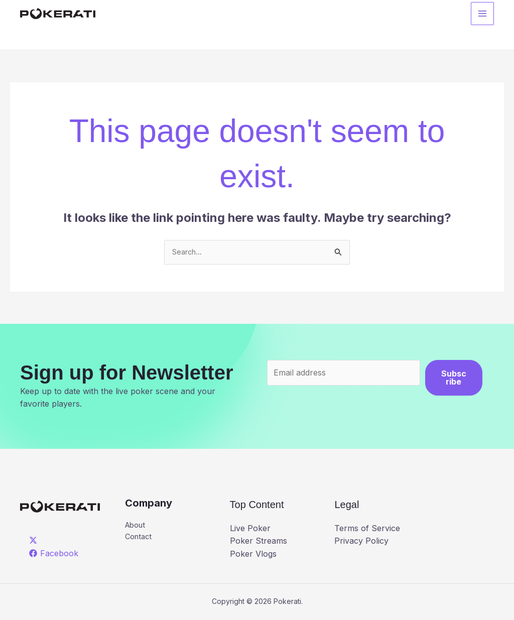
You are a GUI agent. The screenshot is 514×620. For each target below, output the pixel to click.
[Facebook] (54, 554)
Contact (140, 540)
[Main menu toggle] (482, 15)
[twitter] (35, 542)
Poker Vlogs (253, 555)
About (137, 527)
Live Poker (250, 529)
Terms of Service (367, 529)
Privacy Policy (361, 542)
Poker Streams (258, 542)
